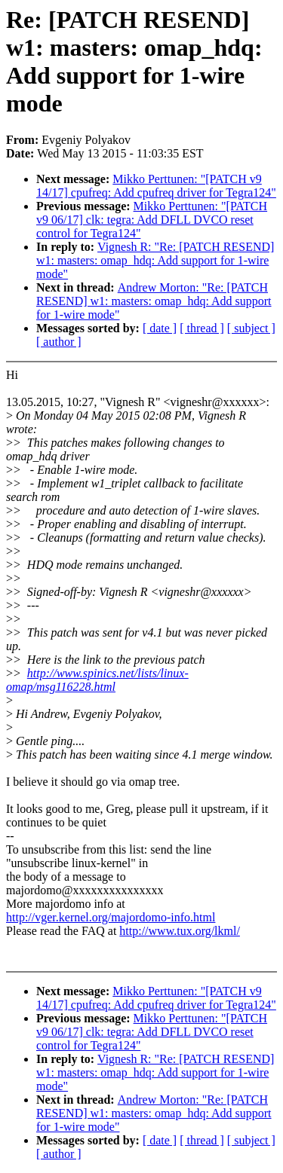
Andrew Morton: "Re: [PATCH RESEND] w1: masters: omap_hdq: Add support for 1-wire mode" (154, 301)
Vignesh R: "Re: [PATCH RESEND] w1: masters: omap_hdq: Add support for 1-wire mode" (155, 260)
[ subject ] (251, 328)
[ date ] (160, 328)
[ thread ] (202, 328)
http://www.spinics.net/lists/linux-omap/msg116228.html (97, 680)
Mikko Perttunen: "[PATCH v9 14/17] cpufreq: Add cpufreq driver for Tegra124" (156, 186)
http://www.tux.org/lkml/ (179, 930)
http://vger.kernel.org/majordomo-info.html (110, 917)
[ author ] (59, 341)
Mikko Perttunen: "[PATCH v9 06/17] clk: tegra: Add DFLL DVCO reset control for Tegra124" (151, 220)
